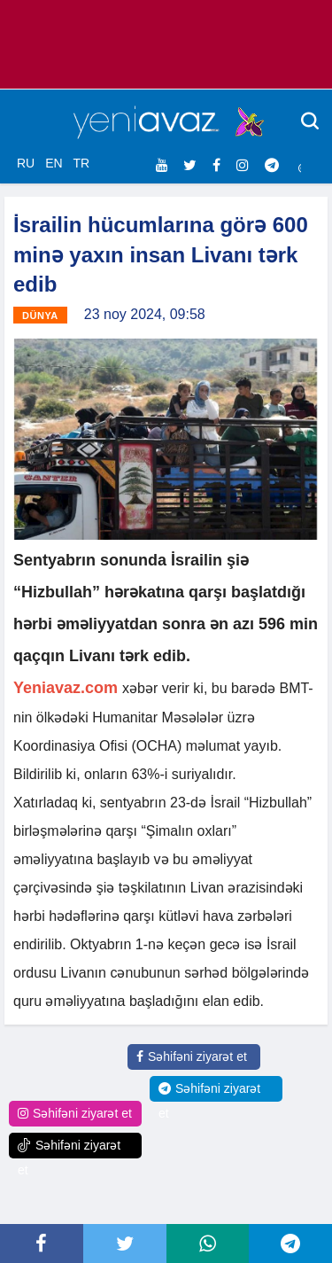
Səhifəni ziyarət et (191, 1056)
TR (81, 163)
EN (53, 163)
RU (26, 163)
